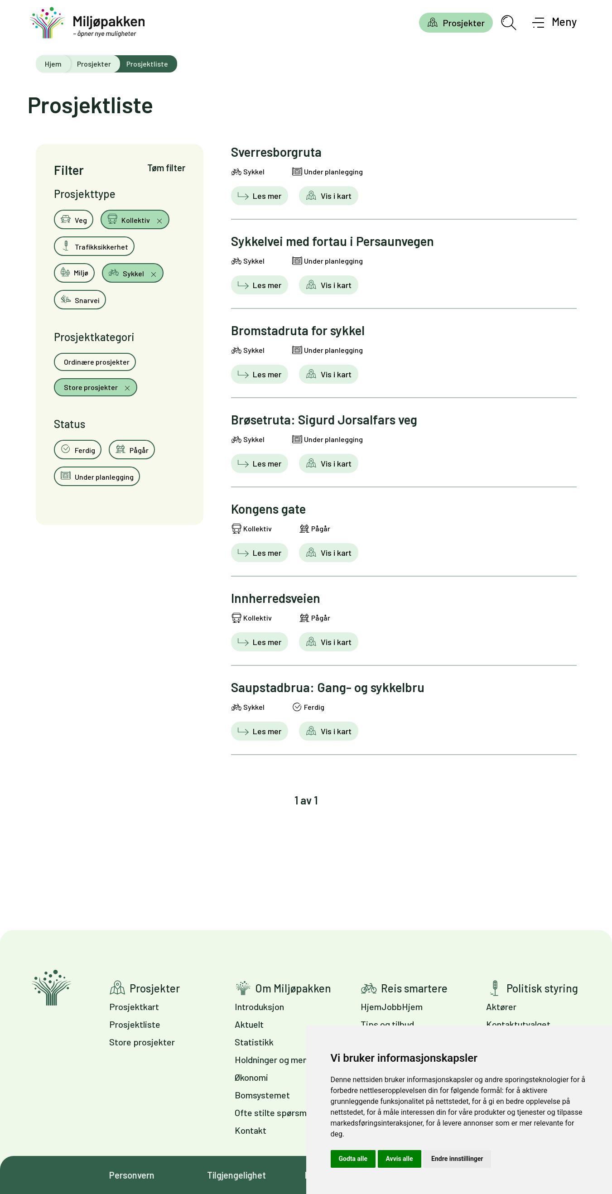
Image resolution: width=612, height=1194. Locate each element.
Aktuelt (249, 1024)
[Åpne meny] (555, 23)
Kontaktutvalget (518, 1024)
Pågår (132, 448)
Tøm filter (166, 167)
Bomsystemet (262, 1094)
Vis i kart (335, 196)
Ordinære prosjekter (96, 361)
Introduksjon (259, 1006)
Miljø (74, 272)
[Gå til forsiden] (87, 23)
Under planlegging (97, 475)
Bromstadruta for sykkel (298, 330)
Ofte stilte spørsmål (274, 1112)
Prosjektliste (134, 1024)
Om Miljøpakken (293, 988)
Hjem (53, 63)
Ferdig (77, 448)
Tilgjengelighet (236, 1175)
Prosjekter (464, 22)
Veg (73, 218)
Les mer (266, 196)
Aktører (501, 1006)
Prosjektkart (134, 1006)
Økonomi (251, 1077)
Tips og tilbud (387, 1024)
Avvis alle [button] (399, 1158)
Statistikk (254, 1041)
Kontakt (250, 1130)
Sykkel (126, 272)
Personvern (131, 1175)
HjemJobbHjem (392, 1006)
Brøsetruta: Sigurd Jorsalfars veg (324, 419)
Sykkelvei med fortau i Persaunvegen (332, 241)
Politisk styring (542, 988)
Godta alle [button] (353, 1158)
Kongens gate (268, 508)
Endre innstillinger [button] (457, 1158)
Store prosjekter (91, 387)
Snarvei (80, 299)
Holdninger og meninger (281, 1059)
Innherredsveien (275, 598)
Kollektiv (129, 218)
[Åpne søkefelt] (508, 22)
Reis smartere (414, 988)
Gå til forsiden (51, 987)
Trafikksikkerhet (94, 245)
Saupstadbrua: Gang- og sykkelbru (327, 687)
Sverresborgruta (276, 151)
